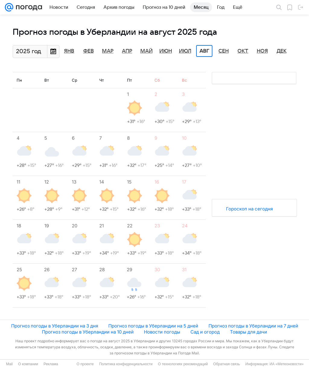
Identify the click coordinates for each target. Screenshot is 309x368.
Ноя (262, 51)
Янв (69, 51)
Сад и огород (205, 332)
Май (146, 51)
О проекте (85, 364)
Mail (9, 364)
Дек (282, 51)
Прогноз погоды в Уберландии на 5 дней (153, 326)
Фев (88, 51)
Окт (242, 51)
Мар (107, 51)
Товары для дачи (248, 332)
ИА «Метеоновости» (286, 364)
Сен (223, 51)
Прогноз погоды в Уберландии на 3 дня (54, 326)
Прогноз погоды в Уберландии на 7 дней (253, 326)
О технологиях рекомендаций (183, 364)
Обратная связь (226, 364)
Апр (127, 51)
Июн (165, 51)
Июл (185, 51)
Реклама (50, 364)
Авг (204, 51)
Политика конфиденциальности (125, 364)
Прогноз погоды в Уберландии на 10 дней (88, 332)
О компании (28, 364)
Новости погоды (162, 332)
